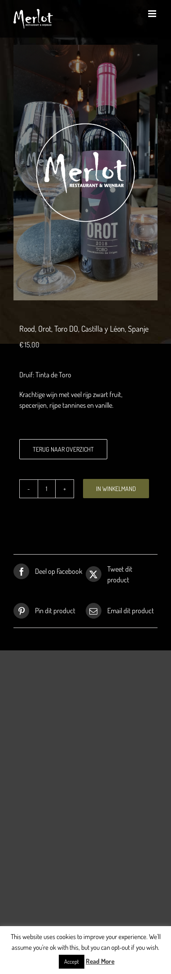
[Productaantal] (47, 489)
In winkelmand (116, 488)
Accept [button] (71, 961)
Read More (100, 961)
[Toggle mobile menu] (153, 13)
